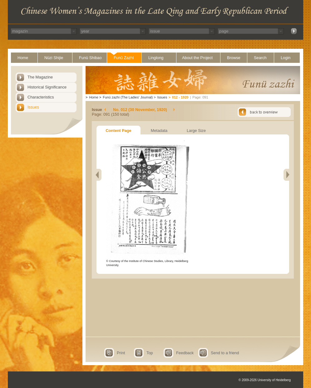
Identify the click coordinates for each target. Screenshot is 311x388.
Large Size (196, 130)
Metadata (159, 130)
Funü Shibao (90, 57)
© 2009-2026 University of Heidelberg (265, 380)
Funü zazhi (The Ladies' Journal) (128, 97)
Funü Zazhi (124, 57)
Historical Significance (47, 87)
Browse (233, 57)
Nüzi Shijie (53, 57)
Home (22, 57)
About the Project (197, 57)
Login (285, 57)
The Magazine (40, 77)
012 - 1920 (180, 97)
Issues (33, 107)
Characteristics (40, 97)
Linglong (155, 57)
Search (260, 57)
